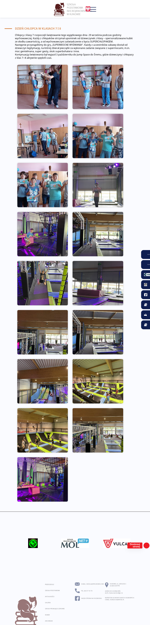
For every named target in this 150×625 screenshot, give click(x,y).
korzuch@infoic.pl (117, 600)
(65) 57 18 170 (88, 591)
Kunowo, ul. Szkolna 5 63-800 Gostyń (118, 585)
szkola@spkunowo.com (95, 584)
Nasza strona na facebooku (91, 598)
